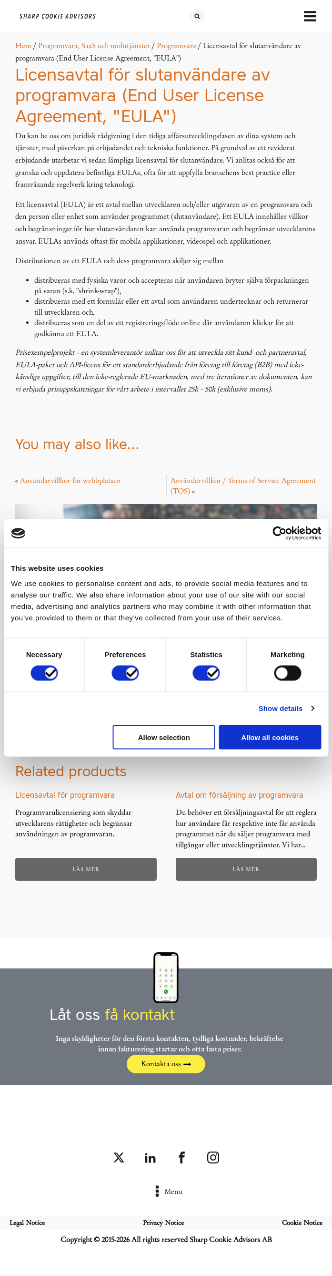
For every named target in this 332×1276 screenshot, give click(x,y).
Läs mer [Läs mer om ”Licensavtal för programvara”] (86, 869)
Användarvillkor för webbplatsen (70, 480)
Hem (23, 46)
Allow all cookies (270, 737)
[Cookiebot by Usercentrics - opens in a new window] (279, 533)
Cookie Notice (302, 1223)
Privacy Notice (163, 1223)
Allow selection (164, 737)
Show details (281, 708)
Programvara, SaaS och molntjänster (94, 46)
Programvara (176, 46)
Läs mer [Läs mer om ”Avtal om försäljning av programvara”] (246, 869)
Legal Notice (27, 1223)
